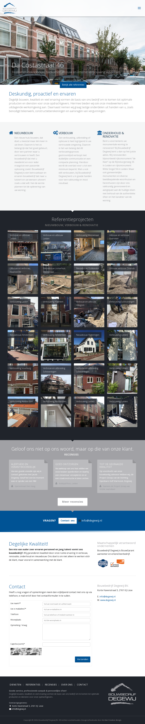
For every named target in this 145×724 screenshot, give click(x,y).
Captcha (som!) (17, 644)
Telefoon (14, 614)
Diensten (15, 684)
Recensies (51, 684)
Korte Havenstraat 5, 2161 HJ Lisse (26, 706)
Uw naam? (15, 603)
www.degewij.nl (108, 600)
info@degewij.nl (90, 520)
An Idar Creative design (111, 720)
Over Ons (66, 684)
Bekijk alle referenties (73, 84)
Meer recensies (72, 501)
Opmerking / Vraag (18, 625)
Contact (82, 684)
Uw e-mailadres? (18, 608)
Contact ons (68, 520)
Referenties (33, 684)
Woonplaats (15, 619)
